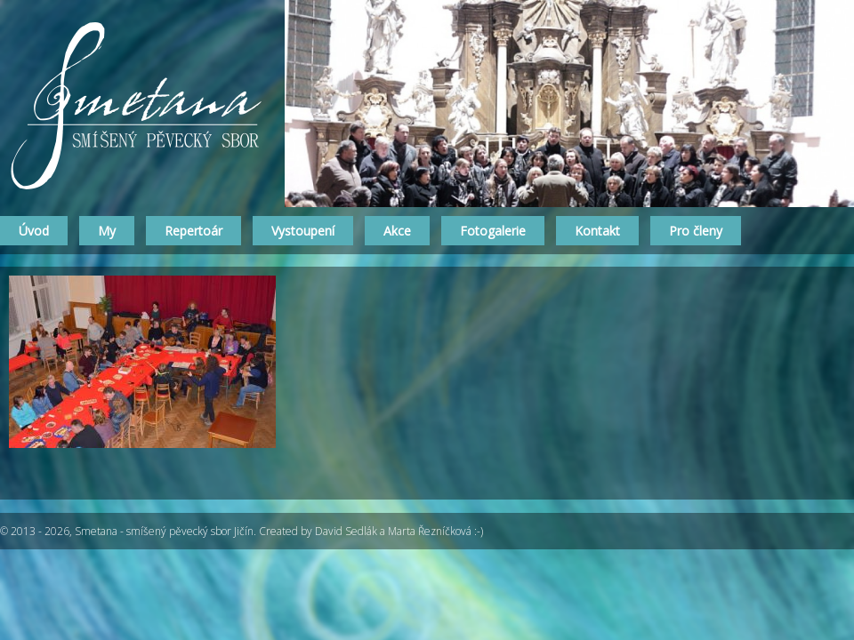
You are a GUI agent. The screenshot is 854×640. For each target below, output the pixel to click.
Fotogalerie (493, 230)
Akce (397, 230)
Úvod (34, 230)
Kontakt (597, 230)
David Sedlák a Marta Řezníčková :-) (399, 531)
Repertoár (193, 230)
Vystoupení (302, 230)
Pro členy (695, 230)
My (107, 230)
